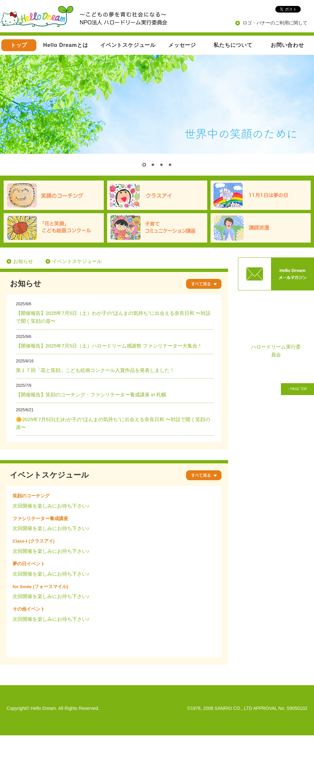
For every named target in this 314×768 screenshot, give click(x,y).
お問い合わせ (287, 45)
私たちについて (233, 45)
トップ (19, 45)
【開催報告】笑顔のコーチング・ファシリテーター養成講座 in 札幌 (91, 394)
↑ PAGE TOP (297, 389)
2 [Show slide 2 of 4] (152, 165)
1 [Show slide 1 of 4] (144, 165)
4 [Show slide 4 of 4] (170, 165)
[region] (157, 115)
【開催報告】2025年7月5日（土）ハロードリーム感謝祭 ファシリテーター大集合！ (109, 346)
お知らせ (23, 261)
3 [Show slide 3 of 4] (161, 165)
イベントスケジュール (128, 45)
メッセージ (182, 45)
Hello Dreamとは (65, 45)
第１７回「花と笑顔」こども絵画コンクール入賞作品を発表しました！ (95, 370)
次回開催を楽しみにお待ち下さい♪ (51, 506)
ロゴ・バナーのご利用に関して (275, 22)
